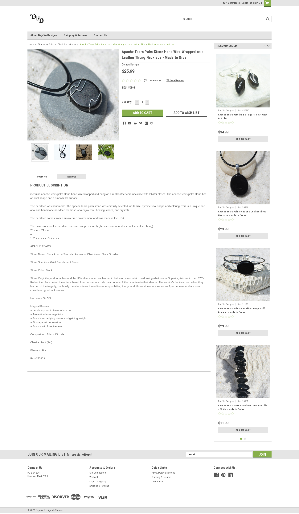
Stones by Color (46, 44)
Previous (264, 46)
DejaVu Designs (226, 110)
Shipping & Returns (75, 35)
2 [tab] (245, 439)
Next (268, 46)
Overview (42, 176)
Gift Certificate (231, 2)
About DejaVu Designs (43, 35)
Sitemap (59, 510)
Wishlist (93, 477)
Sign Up (257, 2)
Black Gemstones (67, 44)
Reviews (71, 176)
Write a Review (175, 80)
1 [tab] (241, 439)
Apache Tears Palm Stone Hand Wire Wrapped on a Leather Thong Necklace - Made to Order (127, 44)
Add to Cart (243, 138)
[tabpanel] (243, 98)
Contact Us (100, 35)
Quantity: (127, 101)
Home (30, 44)
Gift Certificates (97, 472)
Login (245, 2)
